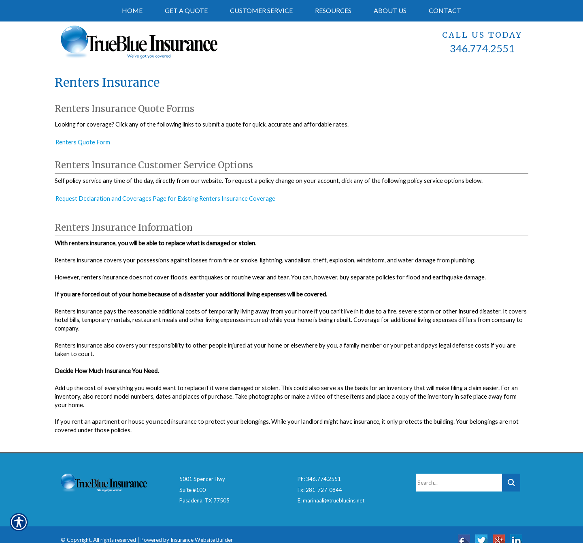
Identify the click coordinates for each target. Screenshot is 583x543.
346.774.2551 (482, 48)
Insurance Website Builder (201, 528)
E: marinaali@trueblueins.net (331, 489)
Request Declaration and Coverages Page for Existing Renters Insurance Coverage (165, 198)
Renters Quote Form (82, 142)
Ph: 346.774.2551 (319, 467)
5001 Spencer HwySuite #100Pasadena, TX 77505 (204, 478)
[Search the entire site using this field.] (459, 471)
